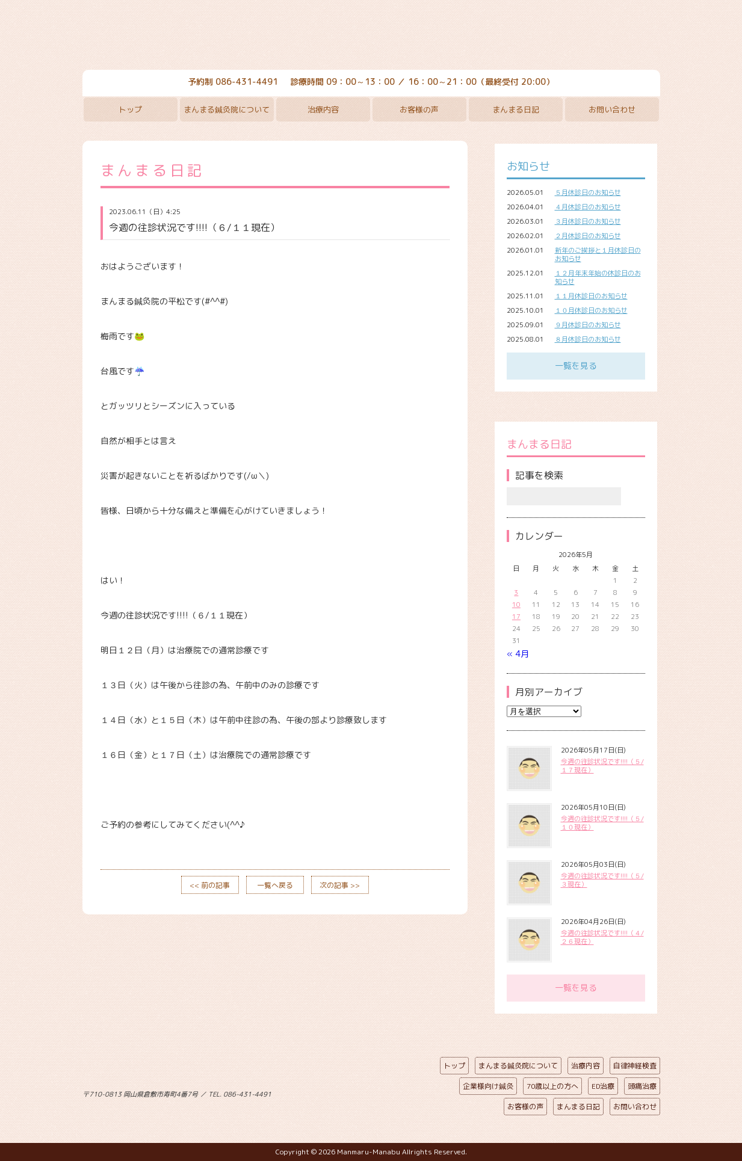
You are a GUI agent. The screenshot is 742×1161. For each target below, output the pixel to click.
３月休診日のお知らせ (588, 221)
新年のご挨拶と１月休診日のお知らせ (598, 254)
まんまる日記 (515, 109)
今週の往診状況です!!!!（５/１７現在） (602, 766)
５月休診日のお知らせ (588, 192)
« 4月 (518, 653)
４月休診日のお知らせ (588, 207)
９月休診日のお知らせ (588, 325)
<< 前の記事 (210, 885)
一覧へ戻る (275, 885)
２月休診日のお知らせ (588, 236)
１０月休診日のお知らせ (591, 310)
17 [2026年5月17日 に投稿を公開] (516, 616)
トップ (130, 109)
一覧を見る (576, 365)
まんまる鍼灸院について (227, 109)
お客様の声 (419, 109)
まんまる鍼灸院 (371, 36)
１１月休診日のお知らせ (591, 296)
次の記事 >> (340, 885)
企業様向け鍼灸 (488, 1086)
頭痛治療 (642, 1086)
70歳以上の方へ (552, 1086)
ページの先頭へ (362, 1092)
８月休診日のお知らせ (588, 339)
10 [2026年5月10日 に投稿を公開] (516, 604)
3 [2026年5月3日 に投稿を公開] (516, 592)
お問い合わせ (612, 109)
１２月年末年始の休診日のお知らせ (598, 277)
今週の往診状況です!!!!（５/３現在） (602, 880)
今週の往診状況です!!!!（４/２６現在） (602, 937)
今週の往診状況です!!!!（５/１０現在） (602, 823)
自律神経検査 (635, 1066)
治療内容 (323, 109)
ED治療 (603, 1086)
